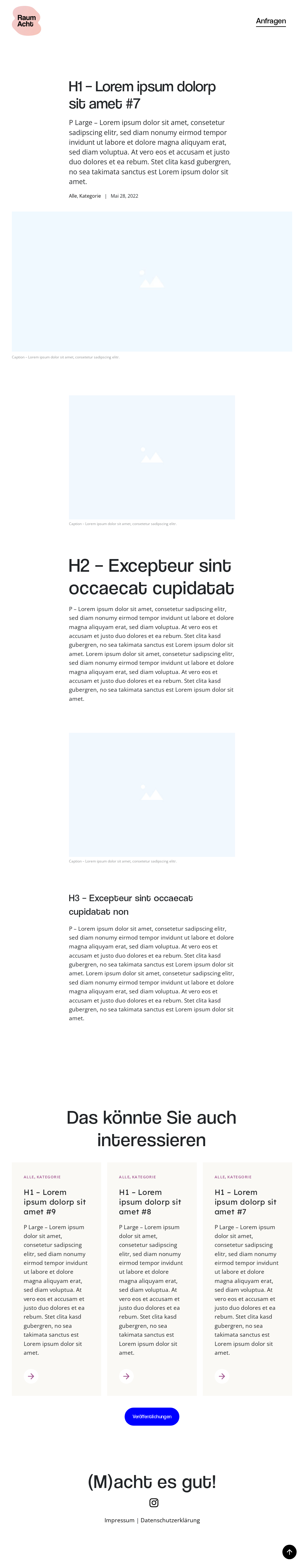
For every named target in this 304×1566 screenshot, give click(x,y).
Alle (73, 196)
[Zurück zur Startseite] (26, 21)
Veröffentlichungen (152, 1416)
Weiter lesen (31, 1382)
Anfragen (271, 20)
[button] (289, 1552)
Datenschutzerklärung (170, 1520)
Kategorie (90, 196)
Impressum (119, 1520)
